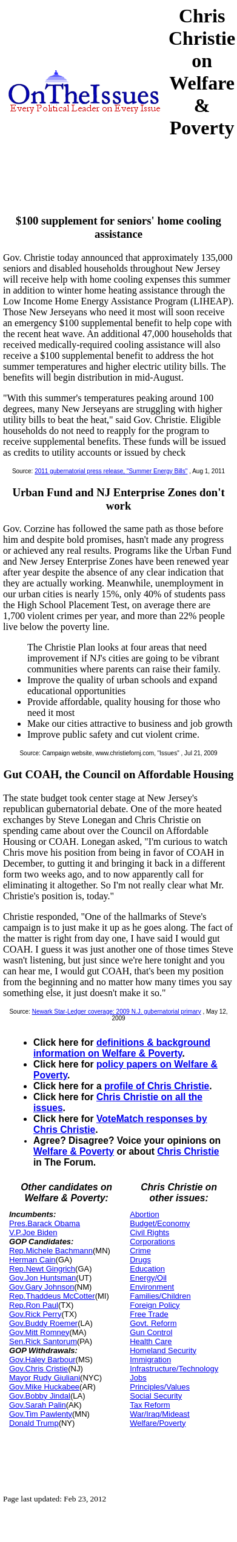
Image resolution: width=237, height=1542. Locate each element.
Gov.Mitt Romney (39, 1332)
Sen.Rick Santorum (43, 1341)
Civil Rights (149, 1232)
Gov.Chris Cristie (38, 1368)
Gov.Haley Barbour (42, 1359)
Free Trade (149, 1314)
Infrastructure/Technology (174, 1368)
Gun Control (151, 1332)
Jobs (138, 1377)
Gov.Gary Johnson (41, 1286)
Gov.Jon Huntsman (42, 1277)
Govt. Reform (153, 1323)
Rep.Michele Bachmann (51, 1250)
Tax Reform (150, 1404)
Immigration (150, 1359)
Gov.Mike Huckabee (44, 1386)
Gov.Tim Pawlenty (40, 1414)
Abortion (144, 1214)
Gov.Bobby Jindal (39, 1395)
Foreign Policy (154, 1305)
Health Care (151, 1341)
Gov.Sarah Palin (37, 1404)
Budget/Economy (160, 1223)
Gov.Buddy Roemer (43, 1323)
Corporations (152, 1241)
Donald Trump (34, 1423)
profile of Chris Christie (156, 1086)
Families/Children (160, 1296)
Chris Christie (188, 1151)
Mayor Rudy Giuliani (44, 1377)
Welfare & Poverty (73, 1151)
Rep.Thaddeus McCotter (52, 1296)
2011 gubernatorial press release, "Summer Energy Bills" (111, 471)
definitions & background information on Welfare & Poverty (121, 1047)
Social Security (156, 1395)
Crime (140, 1250)
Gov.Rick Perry (35, 1314)
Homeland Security (163, 1350)
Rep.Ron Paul (33, 1305)
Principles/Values (160, 1386)
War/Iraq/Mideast (160, 1414)
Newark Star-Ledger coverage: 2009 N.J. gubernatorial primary (116, 1011)
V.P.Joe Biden (33, 1232)
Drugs (140, 1259)
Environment (152, 1286)
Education (147, 1268)
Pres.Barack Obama (44, 1223)
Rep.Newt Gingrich (42, 1268)
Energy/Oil (148, 1277)
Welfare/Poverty (157, 1423)
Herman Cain (32, 1259)
